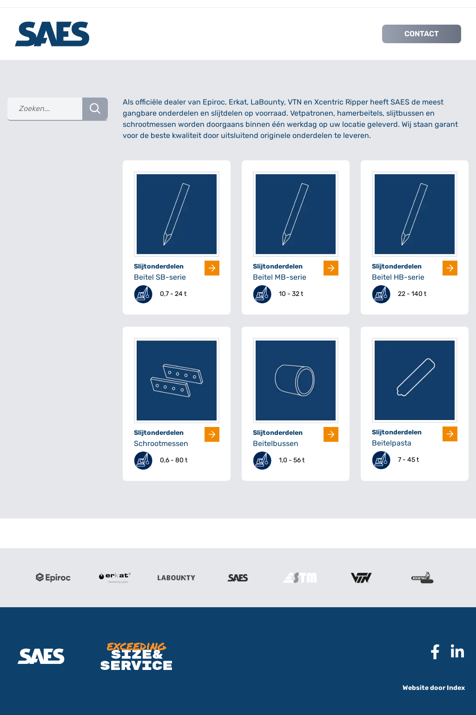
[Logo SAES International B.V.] (52, 34)
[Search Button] (95, 109)
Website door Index (434, 688)
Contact (421, 33)
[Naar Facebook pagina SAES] (431, 651)
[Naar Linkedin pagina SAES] (454, 651)
